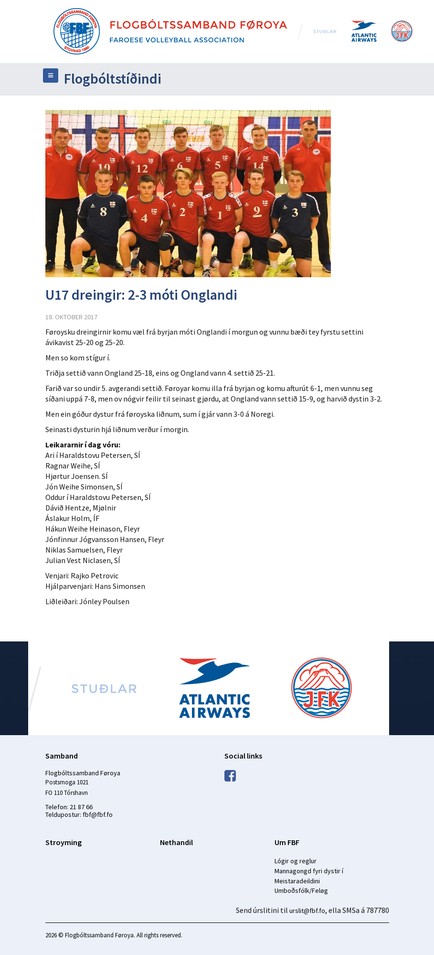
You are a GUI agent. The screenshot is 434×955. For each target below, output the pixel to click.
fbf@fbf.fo (98, 814)
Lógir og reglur (296, 861)
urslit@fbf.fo (307, 910)
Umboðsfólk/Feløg (301, 890)
